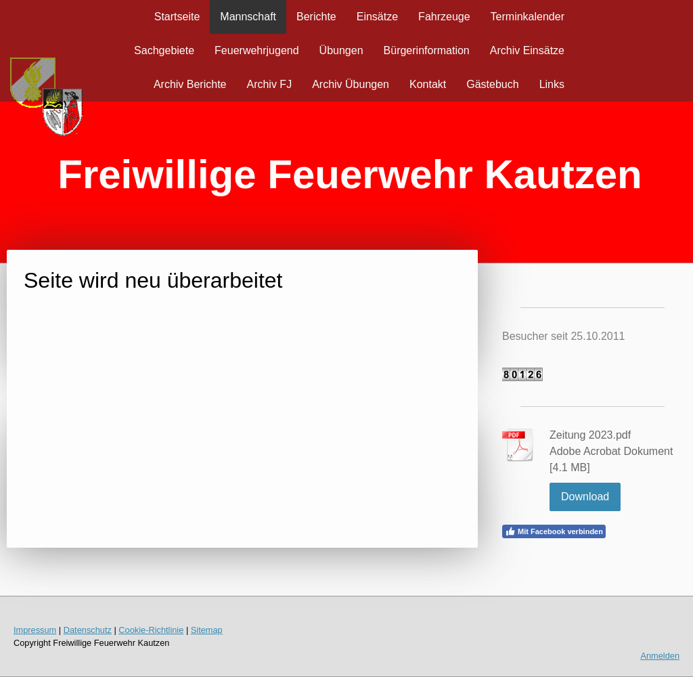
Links (551, 84)
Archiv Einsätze (527, 50)
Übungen (341, 50)
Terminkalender (527, 16)
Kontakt (427, 84)
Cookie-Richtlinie (150, 630)
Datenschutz (88, 630)
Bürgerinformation (427, 50)
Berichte (316, 16)
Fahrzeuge (444, 16)
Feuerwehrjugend (257, 50)
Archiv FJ (269, 84)
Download (585, 496)
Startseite (177, 16)
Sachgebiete (164, 50)
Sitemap (207, 630)
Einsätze (377, 16)
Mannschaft (248, 16)
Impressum (35, 630)
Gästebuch (492, 84)
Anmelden (659, 656)
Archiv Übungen (350, 84)
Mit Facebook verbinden (554, 531)
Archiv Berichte (190, 84)
